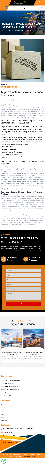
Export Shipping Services (7, 392)
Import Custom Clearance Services (10, 380)
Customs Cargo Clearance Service (10, 389)
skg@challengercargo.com (10, 442)
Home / (4, 30)
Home (2, 405)
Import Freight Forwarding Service (10, 386)
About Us (3, 408)
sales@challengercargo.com (10, 446)
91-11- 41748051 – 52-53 (9, 435)
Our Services (4, 411)
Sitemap (3, 414)
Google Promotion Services (29, 456)
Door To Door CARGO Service (9, 396)
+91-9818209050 (7, 439)
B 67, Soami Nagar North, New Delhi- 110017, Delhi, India (18, 428)
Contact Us (4, 420)
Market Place (4, 417)
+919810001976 (7, 432)
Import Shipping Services (7, 383)
